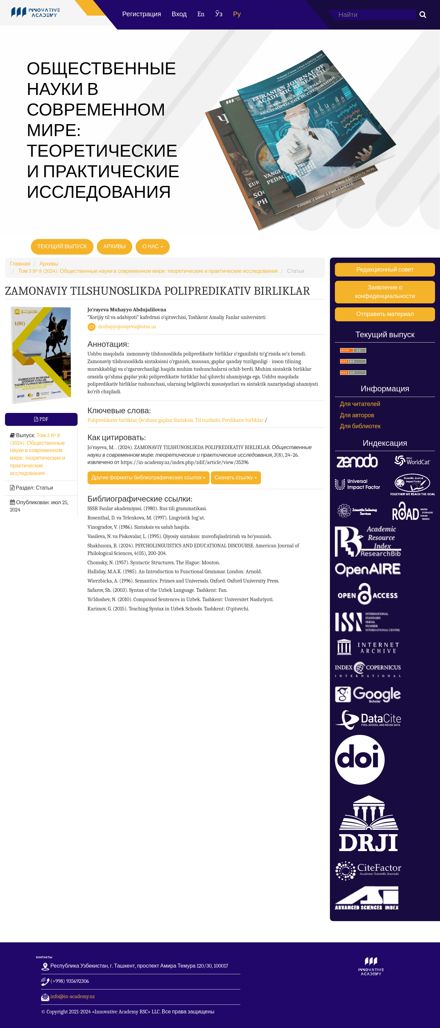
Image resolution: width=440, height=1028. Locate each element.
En (201, 14)
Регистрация (141, 14)
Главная (20, 264)
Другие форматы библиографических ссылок (149, 478)
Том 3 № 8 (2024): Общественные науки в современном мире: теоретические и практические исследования (148, 271)
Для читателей (360, 404)
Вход (179, 14)
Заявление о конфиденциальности (385, 292)
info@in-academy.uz (72, 996)
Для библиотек (360, 426)
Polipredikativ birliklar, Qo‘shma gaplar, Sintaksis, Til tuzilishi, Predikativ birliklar (176, 420)
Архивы (114, 247)
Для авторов (357, 415)
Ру (237, 14)
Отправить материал (385, 314)
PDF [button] (43, 419)
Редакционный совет (385, 269)
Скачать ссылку (236, 478)
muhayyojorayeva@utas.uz (127, 327)
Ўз (218, 14)
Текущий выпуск (62, 247)
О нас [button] (152, 247)
